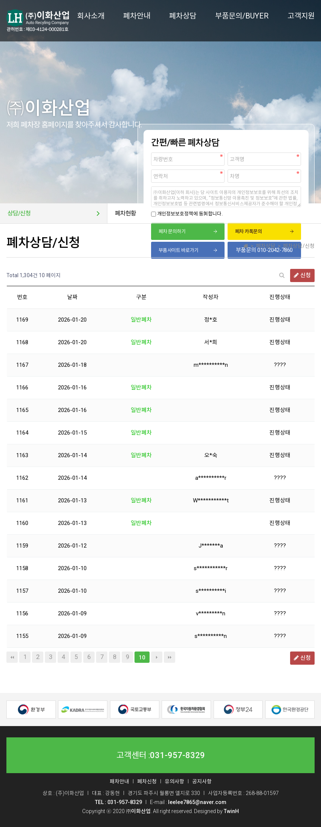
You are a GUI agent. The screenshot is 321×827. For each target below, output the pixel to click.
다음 (156, 657)
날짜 (72, 297)
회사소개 (90, 15)
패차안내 (119, 781)
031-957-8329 (177, 755)
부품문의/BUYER (242, 15)
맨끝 (169, 657)
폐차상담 (182, 15)
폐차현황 (125, 213)
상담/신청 (19, 213)
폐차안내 (136, 15)
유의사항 (174, 781)
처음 (12, 657)
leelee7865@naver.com (197, 802)
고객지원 (301, 15)
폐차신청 (147, 781)
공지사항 (202, 781)
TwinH (231, 811)
